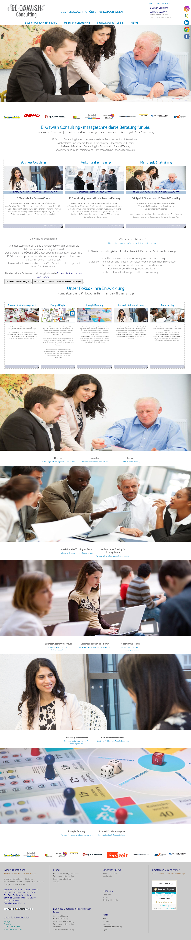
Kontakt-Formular (111, 900)
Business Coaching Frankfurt (66, 873)
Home (105, 918)
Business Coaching (61, 916)
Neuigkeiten (108, 876)
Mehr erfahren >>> (104, 68)
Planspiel (57, 926)
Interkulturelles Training (63, 879)
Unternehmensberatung (63, 929)
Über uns (107, 894)
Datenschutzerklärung (112, 926)
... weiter (34, 367)
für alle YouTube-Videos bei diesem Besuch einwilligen (57, 281)
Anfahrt (106, 897)
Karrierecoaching (60, 918)
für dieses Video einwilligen (17, 281)
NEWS (56, 881)
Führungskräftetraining (63, 876)
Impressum (107, 924)
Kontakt (106, 921)
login (105, 929)
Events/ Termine (110, 873)
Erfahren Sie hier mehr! (104, 407)
